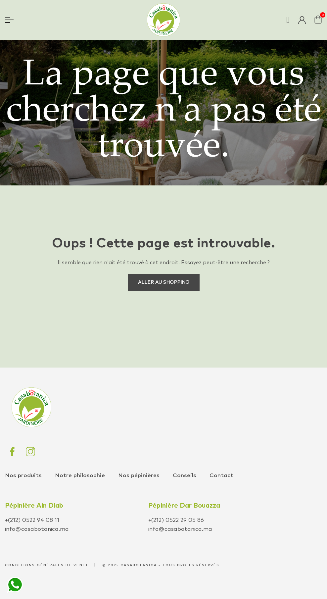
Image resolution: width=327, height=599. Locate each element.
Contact (221, 475)
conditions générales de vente (47, 565)
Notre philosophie (80, 475)
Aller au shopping (163, 282)
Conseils (184, 475)
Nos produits (23, 475)
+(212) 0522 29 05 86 (176, 520)
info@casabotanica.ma (37, 529)
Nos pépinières (139, 475)
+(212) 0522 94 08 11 (32, 520)
